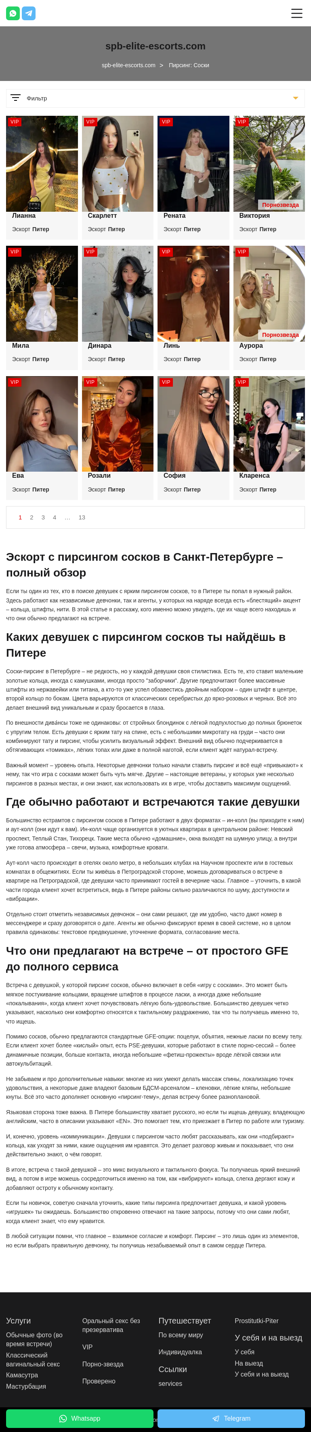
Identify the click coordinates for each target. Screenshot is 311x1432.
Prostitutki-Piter (256, 1320)
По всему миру (181, 1335)
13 (81, 517)
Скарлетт (102, 215)
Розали (99, 475)
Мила (20, 345)
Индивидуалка (180, 1352)
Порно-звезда (103, 1364)
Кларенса (255, 475)
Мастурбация (26, 1386)
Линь (172, 345)
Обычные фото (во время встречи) (34, 1339)
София (175, 475)
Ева (18, 475)
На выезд (249, 1363)
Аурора (251, 345)
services (171, 1383)
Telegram (231, 1419)
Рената (174, 215)
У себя (244, 1352)
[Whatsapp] (13, 13)
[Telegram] (29, 13)
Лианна (24, 215)
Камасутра (22, 1375)
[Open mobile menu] (297, 13)
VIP (87, 1347)
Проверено (99, 1381)
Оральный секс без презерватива (111, 1325)
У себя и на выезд (262, 1374)
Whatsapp (79, 1419)
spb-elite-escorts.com (129, 65)
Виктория (255, 215)
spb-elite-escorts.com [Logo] (155, 45)
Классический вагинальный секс (33, 1360)
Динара (99, 345)
